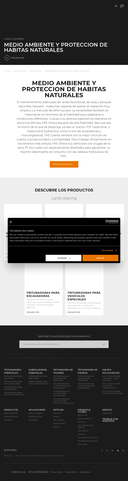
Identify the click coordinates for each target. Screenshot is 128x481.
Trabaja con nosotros (110, 420)
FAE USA (81, 434)
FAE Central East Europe (86, 427)
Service (107, 410)
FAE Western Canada (88, 441)
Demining (8, 420)
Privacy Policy (57, 472)
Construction (11, 417)
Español (10, 450)
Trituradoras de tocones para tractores (61, 378)
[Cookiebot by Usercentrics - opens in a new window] (107, 221)
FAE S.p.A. (7, 71)
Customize (64, 258)
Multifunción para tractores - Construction (111, 386)
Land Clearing (35, 71)
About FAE (83, 415)
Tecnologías (59, 423)
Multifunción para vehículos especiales (112, 392)
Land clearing (11, 413)
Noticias (58, 410)
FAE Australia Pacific (88, 438)
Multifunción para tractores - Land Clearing (111, 378)
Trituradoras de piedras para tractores (86, 378)
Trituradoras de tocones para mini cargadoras (62, 386)
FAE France (83, 431)
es (116, 6)
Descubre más (17, 58)
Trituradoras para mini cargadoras (13, 383)
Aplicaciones (20, 71)
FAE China (82, 444)
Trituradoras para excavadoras (13, 388)
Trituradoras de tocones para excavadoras (61, 393)
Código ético (85, 472)
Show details (107, 250)
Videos (56, 427)
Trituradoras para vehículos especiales (14, 394)
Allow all (100, 258)
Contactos (107, 413)
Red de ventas (84, 419)
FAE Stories (58, 420)
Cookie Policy (71, 472)
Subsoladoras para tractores (38, 377)
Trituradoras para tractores (13, 377)
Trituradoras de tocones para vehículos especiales (63, 401)
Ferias (56, 417)
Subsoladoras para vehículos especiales (39, 383)
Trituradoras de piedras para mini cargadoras (86, 386)
